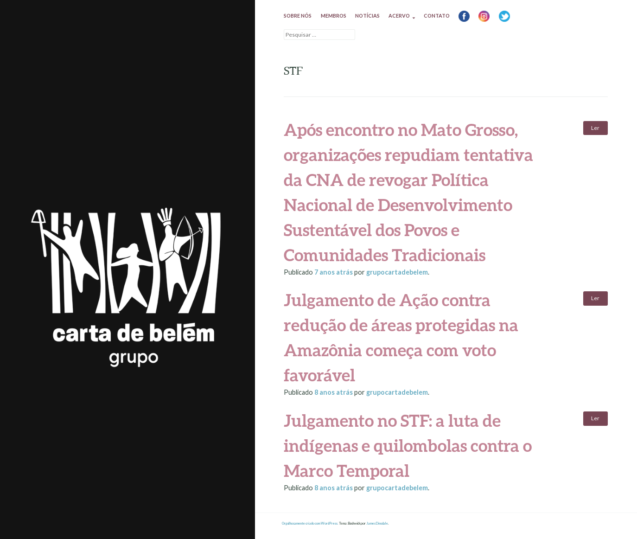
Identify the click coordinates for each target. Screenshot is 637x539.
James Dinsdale (377, 523)
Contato (437, 16)
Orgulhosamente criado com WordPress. (310, 523)
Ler (595, 127)
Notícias (367, 16)
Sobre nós (298, 16)
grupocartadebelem (397, 272)
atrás (334, 272)
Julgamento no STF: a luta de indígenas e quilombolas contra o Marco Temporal (408, 445)
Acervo (399, 16)
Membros (333, 16)
